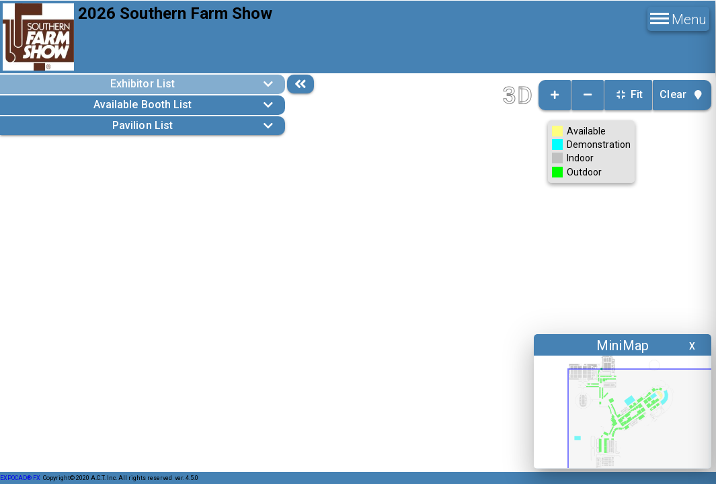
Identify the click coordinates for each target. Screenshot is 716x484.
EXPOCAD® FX (20, 478)
